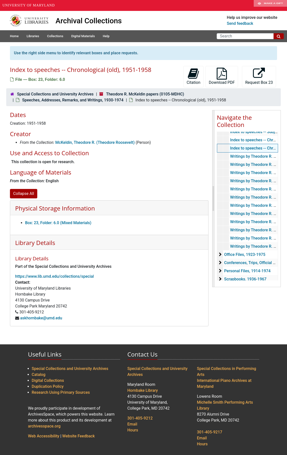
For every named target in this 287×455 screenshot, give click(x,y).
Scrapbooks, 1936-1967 (245, 279)
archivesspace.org (44, 426)
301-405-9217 (209, 432)
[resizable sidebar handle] (213, 198)
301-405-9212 (140, 418)
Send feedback (240, 23)
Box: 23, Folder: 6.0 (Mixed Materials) (58, 222)
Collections (55, 36)
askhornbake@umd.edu (41, 318)
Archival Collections (89, 20)
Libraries (33, 36)
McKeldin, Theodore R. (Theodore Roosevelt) (95, 142)
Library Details (35, 243)
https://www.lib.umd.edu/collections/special (54, 276)
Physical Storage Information (55, 208)
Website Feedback (78, 436)
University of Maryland (28, 5)
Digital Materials (83, 36)
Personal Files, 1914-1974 (247, 271)
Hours (132, 430)
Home (14, 36)
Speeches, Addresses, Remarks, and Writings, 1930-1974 (72, 100)
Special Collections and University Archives (55, 94)
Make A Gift (270, 5)
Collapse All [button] (23, 193)
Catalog (38, 374)
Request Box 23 (259, 76)
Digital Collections (48, 380)
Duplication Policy (48, 386)
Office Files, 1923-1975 (244, 254)
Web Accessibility (43, 436)
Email (132, 424)
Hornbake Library (142, 390)
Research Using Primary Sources (61, 392)
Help (106, 36)
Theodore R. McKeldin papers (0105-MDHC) (145, 94)
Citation (193, 76)
